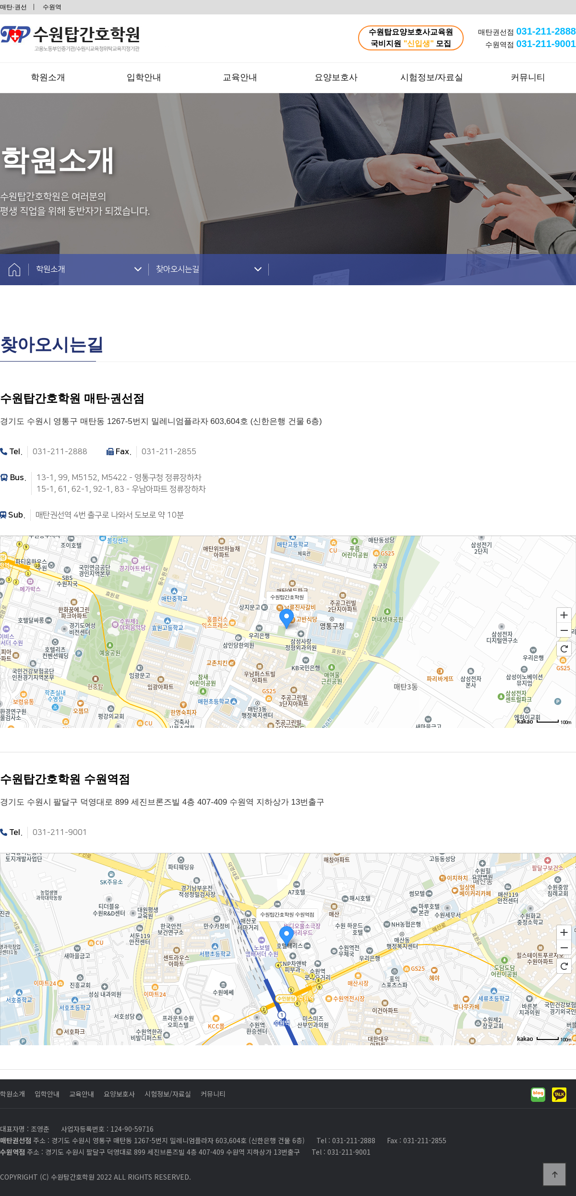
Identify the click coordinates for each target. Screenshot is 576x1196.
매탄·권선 (13, 7)
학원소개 (48, 77)
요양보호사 (336, 77)
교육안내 (240, 77)
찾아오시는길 (209, 269)
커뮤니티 (528, 77)
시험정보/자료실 (431, 77)
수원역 (52, 7)
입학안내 (144, 77)
